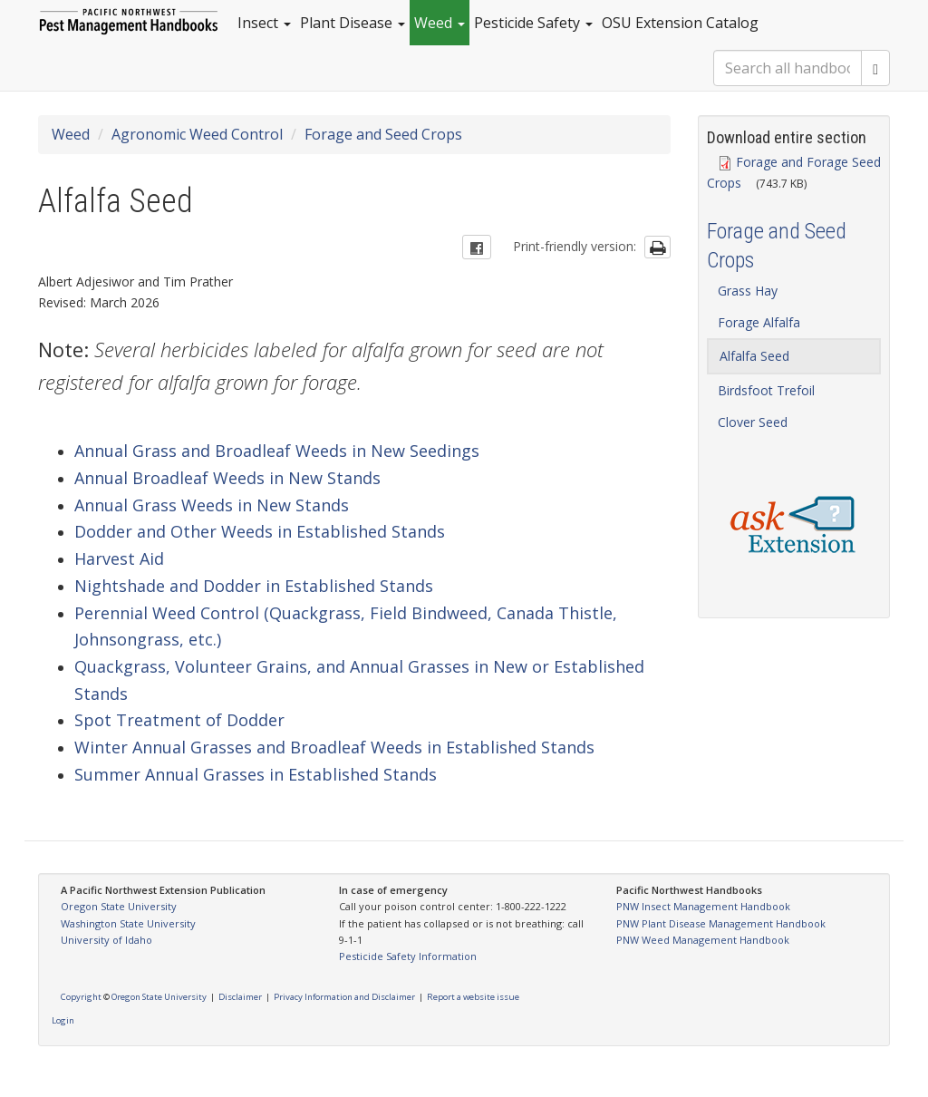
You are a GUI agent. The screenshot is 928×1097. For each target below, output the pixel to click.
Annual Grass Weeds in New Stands (211, 505)
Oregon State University (119, 906)
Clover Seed (753, 422)
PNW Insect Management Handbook (703, 906)
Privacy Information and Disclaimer (344, 997)
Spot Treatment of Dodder (179, 720)
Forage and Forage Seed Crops (794, 172)
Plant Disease (352, 23)
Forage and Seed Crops (383, 134)
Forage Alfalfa (759, 322)
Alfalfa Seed (754, 355)
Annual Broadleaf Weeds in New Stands (227, 478)
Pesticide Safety (533, 23)
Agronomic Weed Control (197, 134)
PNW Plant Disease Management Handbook (721, 923)
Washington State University (128, 923)
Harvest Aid (119, 558)
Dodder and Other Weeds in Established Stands (259, 531)
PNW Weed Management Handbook (702, 940)
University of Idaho (106, 940)
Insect (264, 23)
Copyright (81, 997)
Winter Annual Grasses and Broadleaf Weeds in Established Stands (334, 747)
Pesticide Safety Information (408, 956)
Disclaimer (240, 997)
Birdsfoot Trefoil (766, 390)
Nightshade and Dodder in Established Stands (253, 586)
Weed (439, 23)
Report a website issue (473, 997)
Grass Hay (748, 290)
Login (63, 1020)
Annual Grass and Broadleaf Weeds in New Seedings (276, 450)
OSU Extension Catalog (680, 23)
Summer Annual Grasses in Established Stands (255, 774)
